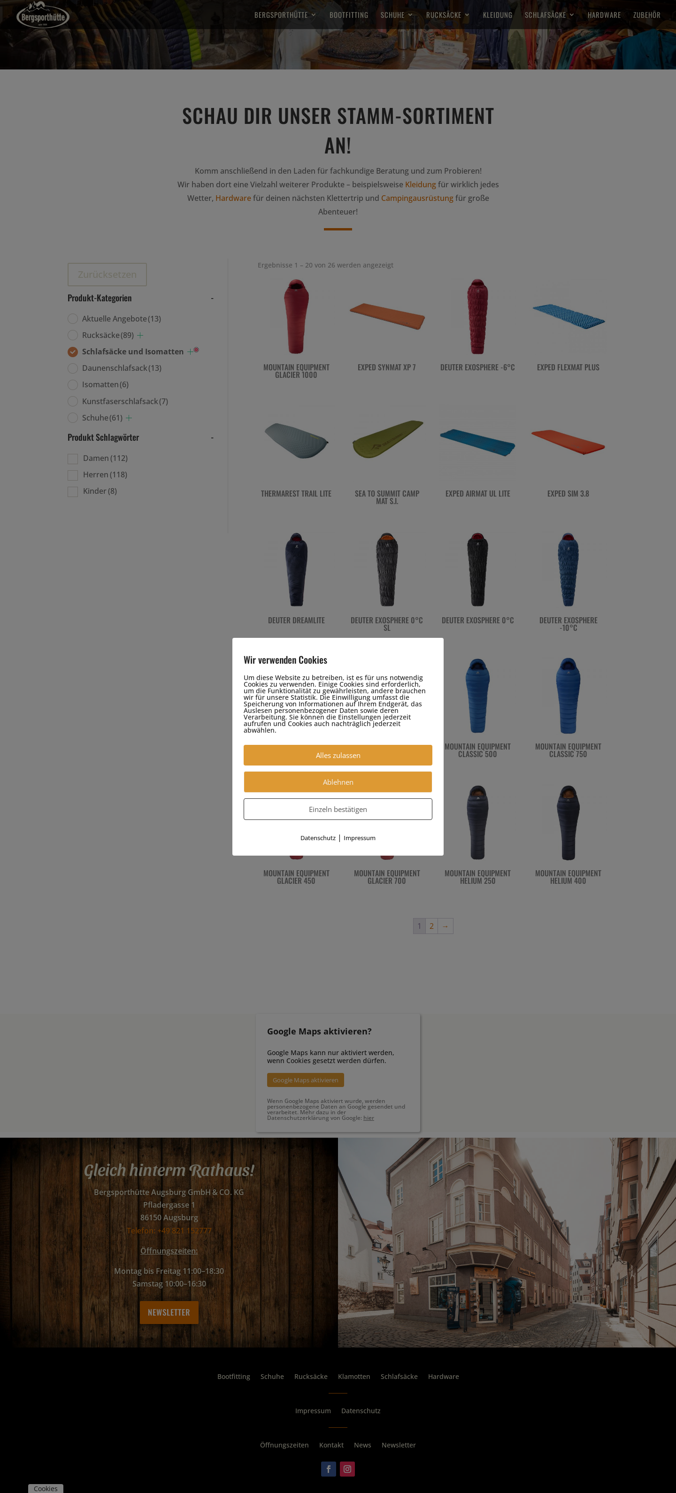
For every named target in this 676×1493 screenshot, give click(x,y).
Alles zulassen (338, 754)
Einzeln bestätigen (338, 808)
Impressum (360, 837)
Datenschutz (318, 837)
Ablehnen (338, 781)
